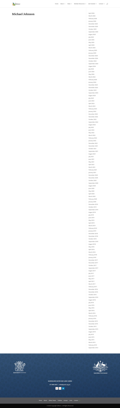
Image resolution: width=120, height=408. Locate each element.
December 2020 (93, 175)
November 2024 (93, 58)
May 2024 (91, 74)
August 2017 (92, 270)
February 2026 (93, 18)
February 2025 (93, 50)
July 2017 (91, 273)
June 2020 (91, 188)
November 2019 (93, 204)
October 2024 (92, 61)
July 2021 (91, 156)
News (68, 4)
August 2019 (92, 212)
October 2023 (92, 90)
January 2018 (92, 257)
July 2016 (91, 302)
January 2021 (92, 172)
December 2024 (93, 55)
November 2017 (93, 263)
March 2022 (92, 135)
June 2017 (91, 276)
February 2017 (93, 286)
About (62, 4)
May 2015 (91, 340)
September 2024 (93, 63)
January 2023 (92, 111)
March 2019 (92, 225)
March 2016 (92, 313)
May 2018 (91, 247)
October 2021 (92, 148)
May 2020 (91, 191)
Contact (101, 4)
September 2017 (93, 268)
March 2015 (92, 342)
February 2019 (93, 228)
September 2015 (93, 329)
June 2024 (91, 71)
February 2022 (93, 138)
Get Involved (91, 4)
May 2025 (91, 42)
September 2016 (93, 297)
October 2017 (92, 265)
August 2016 (92, 300)
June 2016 (91, 305)
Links (70, 400)
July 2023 (91, 98)
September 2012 (93, 347)
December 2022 (93, 114)
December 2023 (93, 85)
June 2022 (91, 130)
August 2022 (92, 124)
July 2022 (91, 127)
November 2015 (93, 324)
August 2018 (92, 244)
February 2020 (93, 199)
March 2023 (92, 106)
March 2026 (92, 16)
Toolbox (60, 400)
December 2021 (93, 143)
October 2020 (92, 180)
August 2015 (92, 332)
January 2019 (92, 231)
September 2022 (93, 122)
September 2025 (93, 32)
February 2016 (93, 316)
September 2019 (93, 209)
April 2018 (91, 249)
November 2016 (93, 292)
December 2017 (93, 260)
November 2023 (93, 87)
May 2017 (91, 278)
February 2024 (93, 79)
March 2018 (92, 252)
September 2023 (93, 93)
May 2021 (91, 162)
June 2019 (91, 217)
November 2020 (93, 178)
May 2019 (91, 220)
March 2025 (92, 48)
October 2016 (92, 294)
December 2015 (93, 321)
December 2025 (93, 24)
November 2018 (93, 236)
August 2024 (92, 66)
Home (56, 4)
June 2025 (91, 40)
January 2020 (92, 201)
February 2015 (93, 345)
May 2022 (91, 132)
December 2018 (93, 233)
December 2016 (93, 289)
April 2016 (91, 310)
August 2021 (92, 154)
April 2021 (91, 164)
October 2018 (92, 239)
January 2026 (92, 21)
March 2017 (92, 284)
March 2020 (92, 196)
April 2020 (91, 194)
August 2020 (92, 186)
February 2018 (93, 255)
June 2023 (91, 101)
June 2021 (91, 159)
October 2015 (92, 326)
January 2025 (92, 53)
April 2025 (91, 45)
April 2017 (91, 281)
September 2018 (93, 241)
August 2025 (92, 34)
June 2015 (91, 337)
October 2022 (92, 119)
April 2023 (91, 103)
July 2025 (91, 37)
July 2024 (91, 69)
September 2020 (93, 183)
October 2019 (92, 207)
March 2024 (92, 77)
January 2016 (92, 318)
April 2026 (91, 13)
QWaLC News (52, 400)
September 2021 (93, 151)
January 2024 (92, 82)
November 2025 (93, 26)
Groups (66, 400)
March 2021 (92, 167)
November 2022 (93, 117)
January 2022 (92, 140)
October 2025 (92, 29)
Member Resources (79, 4)
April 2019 (91, 223)
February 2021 (93, 170)
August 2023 (92, 95)
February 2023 (93, 109)
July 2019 (91, 215)
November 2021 (93, 146)
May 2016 (91, 308)
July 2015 (91, 334)
